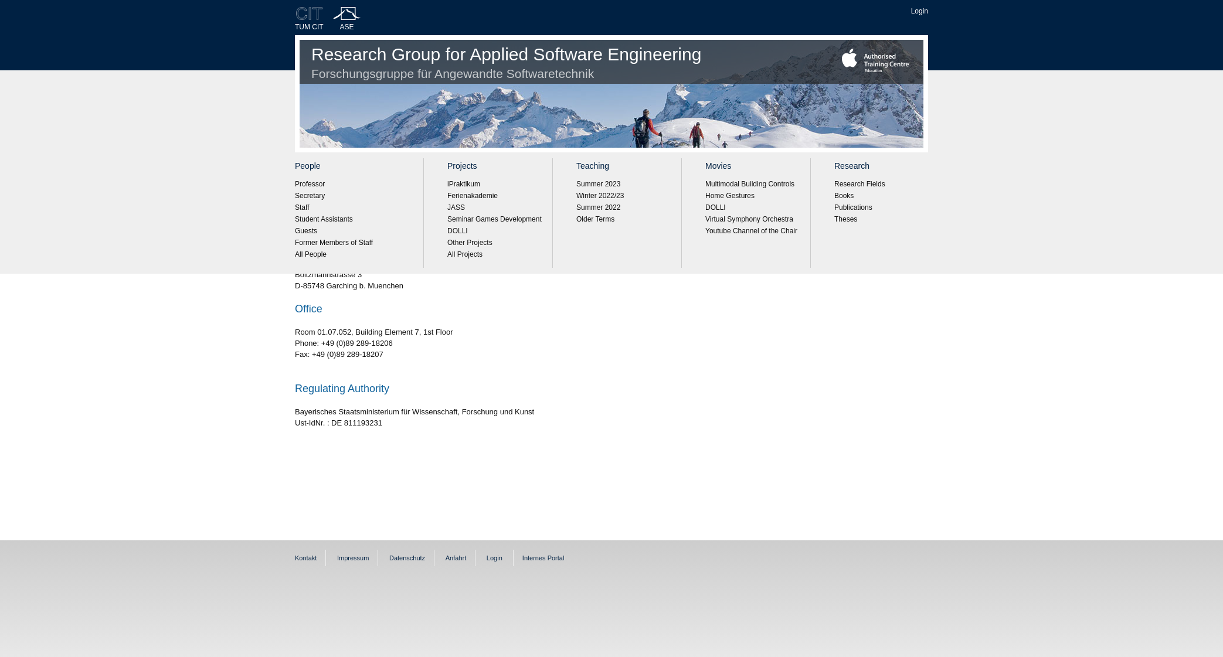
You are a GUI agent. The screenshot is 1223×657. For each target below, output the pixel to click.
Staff (302, 207)
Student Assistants (324, 219)
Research (851, 166)
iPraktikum (463, 184)
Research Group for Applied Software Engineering (506, 62)
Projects (462, 166)
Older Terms (595, 219)
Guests (306, 231)
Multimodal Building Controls (749, 184)
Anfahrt (456, 557)
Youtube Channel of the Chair (751, 231)
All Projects (465, 254)
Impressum (353, 557)
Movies (718, 166)
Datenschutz (407, 557)
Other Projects (469, 243)
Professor (310, 184)
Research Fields (859, 184)
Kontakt (306, 557)
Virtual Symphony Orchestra (749, 219)
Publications (853, 207)
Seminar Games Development (494, 219)
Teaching (592, 166)
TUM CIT (309, 27)
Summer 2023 (598, 184)
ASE (347, 27)
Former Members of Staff (334, 243)
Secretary (310, 196)
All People (311, 254)
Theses (845, 219)
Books (844, 196)
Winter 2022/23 (600, 196)
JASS (456, 207)
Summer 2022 (598, 207)
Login (919, 11)
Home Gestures (730, 196)
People (308, 166)
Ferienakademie (472, 196)
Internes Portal (543, 557)
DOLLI (457, 231)
